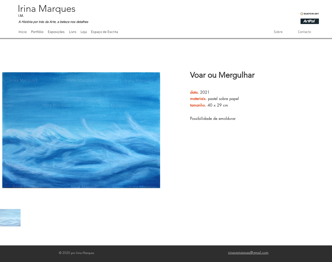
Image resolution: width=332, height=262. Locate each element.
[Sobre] (278, 32)
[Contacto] (304, 32)
